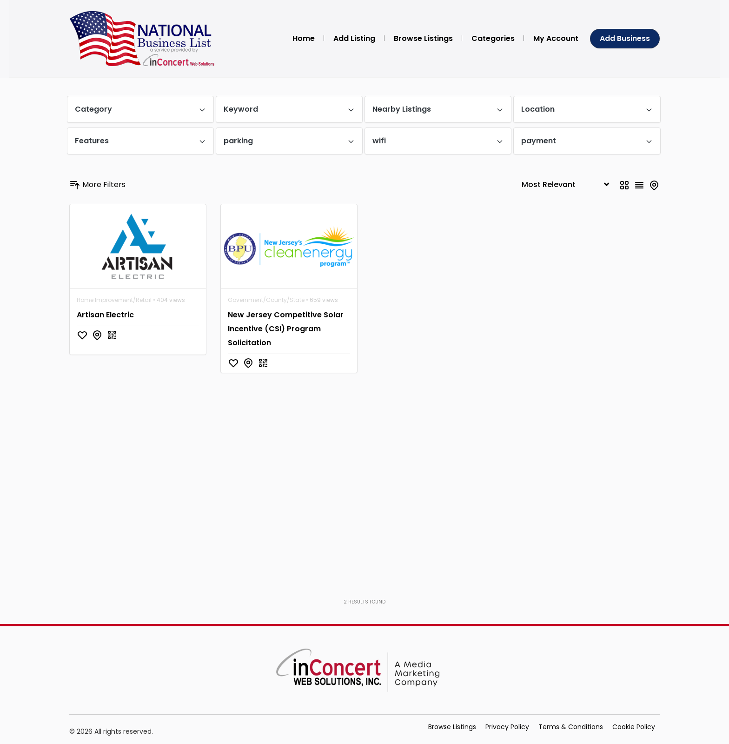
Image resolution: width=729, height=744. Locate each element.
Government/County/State (266, 300)
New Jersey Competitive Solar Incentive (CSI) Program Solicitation (286, 328)
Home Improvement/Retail (114, 300)
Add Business (625, 38)
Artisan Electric (105, 314)
